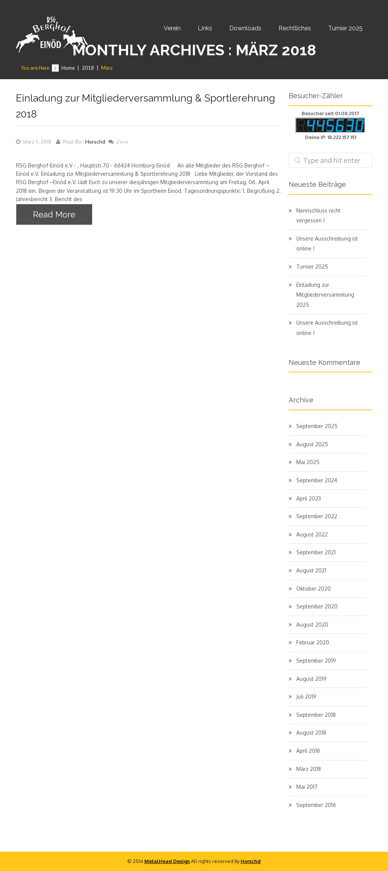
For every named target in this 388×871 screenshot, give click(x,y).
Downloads (245, 28)
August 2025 (312, 444)
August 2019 (311, 679)
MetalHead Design (167, 861)
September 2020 (317, 606)
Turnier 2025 (345, 28)
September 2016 (316, 805)
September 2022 (316, 516)
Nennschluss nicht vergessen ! (318, 215)
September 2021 (316, 552)
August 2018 (311, 732)
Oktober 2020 (313, 588)
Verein (172, 28)
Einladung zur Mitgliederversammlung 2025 (325, 294)
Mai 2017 (307, 786)
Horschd (95, 141)
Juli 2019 (306, 696)
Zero (122, 141)
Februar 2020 (312, 642)
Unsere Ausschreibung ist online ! (327, 243)
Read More (54, 214)
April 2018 (308, 750)
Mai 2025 (307, 462)
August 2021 (311, 570)
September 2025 (317, 426)
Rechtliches (294, 28)
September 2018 (316, 714)
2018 (88, 68)
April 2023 (308, 498)
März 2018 (308, 769)
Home (68, 68)
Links (205, 28)
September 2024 (316, 480)
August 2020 (312, 624)
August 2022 (312, 534)
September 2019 (316, 660)
